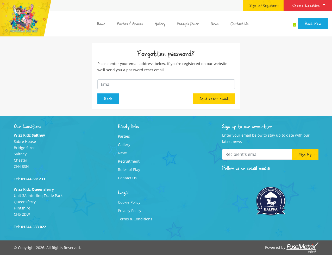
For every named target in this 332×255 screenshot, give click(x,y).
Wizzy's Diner (188, 23)
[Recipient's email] (257, 154)
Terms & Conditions (135, 218)
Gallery (160, 23)
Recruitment (129, 161)
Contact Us (239, 23)
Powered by (291, 248)
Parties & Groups (130, 23)
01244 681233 (33, 178)
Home (101, 23)
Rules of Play (129, 169)
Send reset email (214, 98)
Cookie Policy (129, 202)
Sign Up (305, 154)
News (214, 23)
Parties (124, 136)
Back (108, 98)
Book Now (313, 23)
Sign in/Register (263, 5)
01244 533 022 (33, 226)
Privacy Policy (129, 210)
